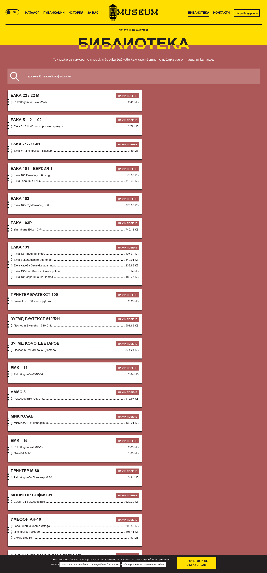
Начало (123, 30)
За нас (64, 489)
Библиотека (82, 489)
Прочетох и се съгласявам (196, 563)
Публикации (30, 489)
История (50, 489)
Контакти (101, 489)
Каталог (12, 489)
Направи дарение (247, 13)
